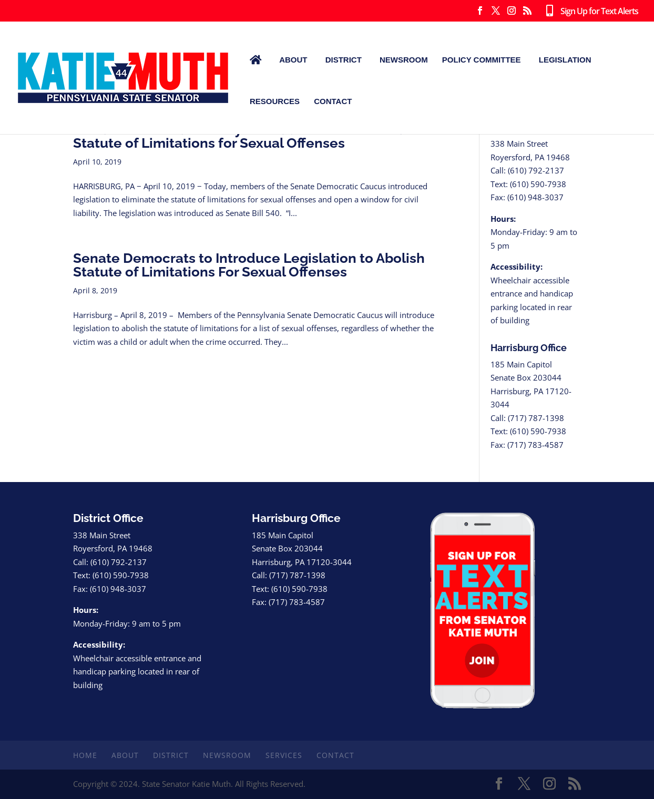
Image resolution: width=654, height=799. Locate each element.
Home (85, 755)
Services (283, 755)
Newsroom (404, 59)
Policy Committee (481, 59)
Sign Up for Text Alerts (589, 11)
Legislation (565, 59)
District (343, 59)
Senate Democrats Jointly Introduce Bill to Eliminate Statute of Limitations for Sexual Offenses (244, 136)
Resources (275, 101)
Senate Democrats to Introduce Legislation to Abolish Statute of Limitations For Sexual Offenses (249, 265)
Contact (333, 101)
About (293, 59)
